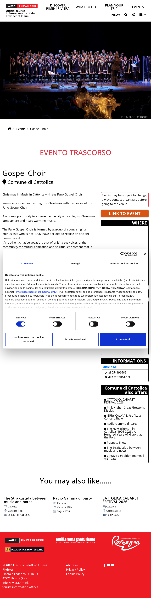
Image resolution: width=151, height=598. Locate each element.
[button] (125, 15)
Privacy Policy (75, 569)
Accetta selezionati (75, 339)
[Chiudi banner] (145, 254)
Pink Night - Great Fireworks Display (124, 409)
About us (72, 565)
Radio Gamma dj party (120, 423)
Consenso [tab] (27, 263)
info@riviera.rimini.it (16, 583)
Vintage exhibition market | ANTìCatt (124, 457)
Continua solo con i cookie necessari (28, 339)
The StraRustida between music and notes (122, 449)
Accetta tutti (123, 339)
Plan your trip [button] (114, 7)
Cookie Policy (75, 574)
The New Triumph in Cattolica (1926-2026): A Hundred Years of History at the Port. (123, 433)
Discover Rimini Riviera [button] (57, 7)
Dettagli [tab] (75, 263)
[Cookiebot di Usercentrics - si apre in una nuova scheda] (123, 254)
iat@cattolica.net (118, 377)
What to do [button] (86, 7)
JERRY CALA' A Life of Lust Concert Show (122, 417)
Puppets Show (115, 442)
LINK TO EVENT (124, 213)
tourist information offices (20, 587)
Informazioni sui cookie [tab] (124, 263)
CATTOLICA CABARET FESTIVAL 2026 (119, 401)
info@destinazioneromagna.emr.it (36, 291)
